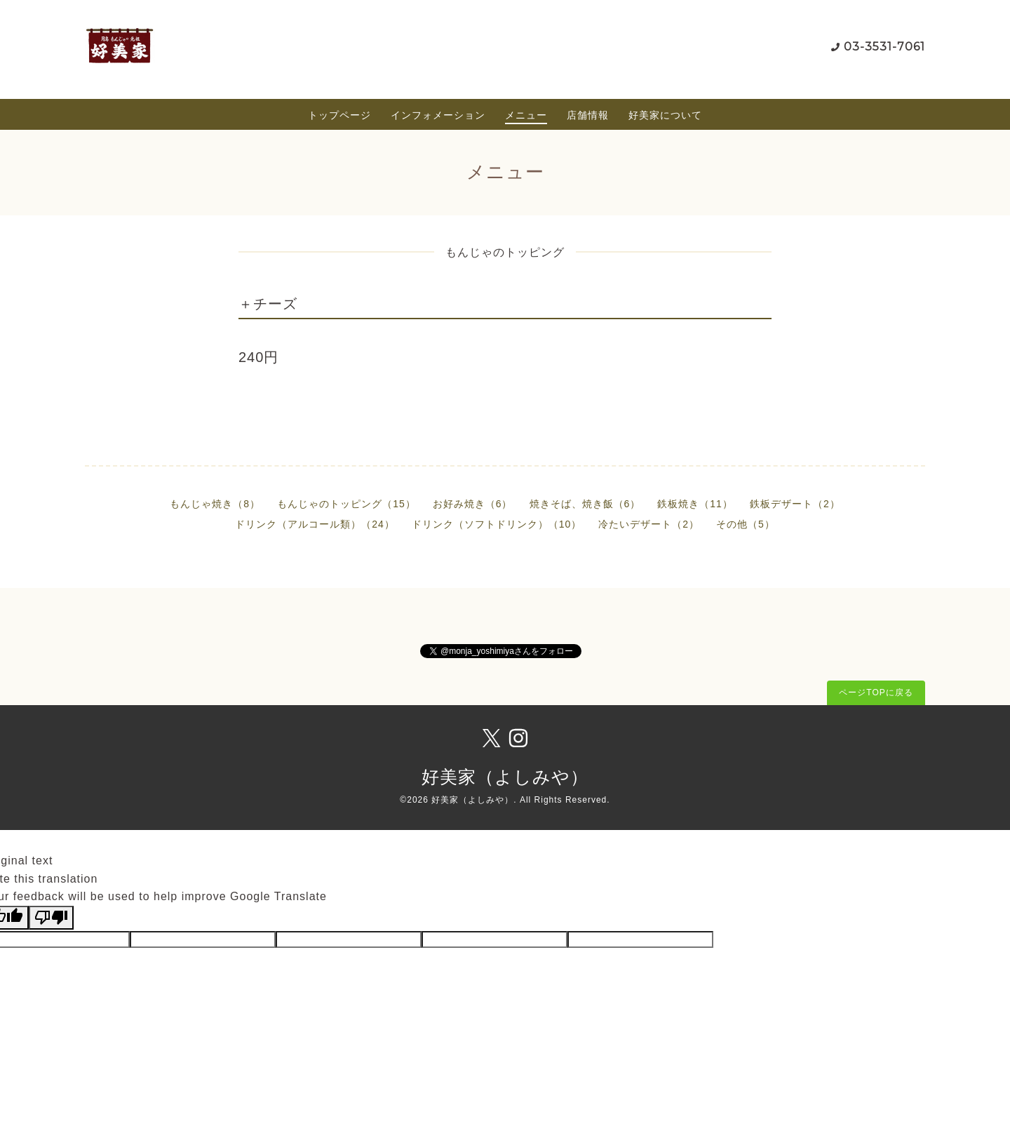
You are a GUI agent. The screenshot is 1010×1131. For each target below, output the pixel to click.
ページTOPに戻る (876, 692)
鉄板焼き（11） (695, 503)
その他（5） (745, 524)
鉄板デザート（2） (795, 503)
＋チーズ (267, 304)
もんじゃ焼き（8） (215, 503)
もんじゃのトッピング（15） (346, 503)
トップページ (339, 115)
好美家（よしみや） (505, 777)
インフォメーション (438, 115)
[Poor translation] (51, 918)
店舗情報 (588, 115)
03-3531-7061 (884, 46)
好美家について (665, 115)
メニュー (526, 115)
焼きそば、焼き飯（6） (585, 503)
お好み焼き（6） (473, 503)
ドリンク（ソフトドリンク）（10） (497, 524)
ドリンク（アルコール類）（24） (315, 524)
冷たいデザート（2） (648, 524)
